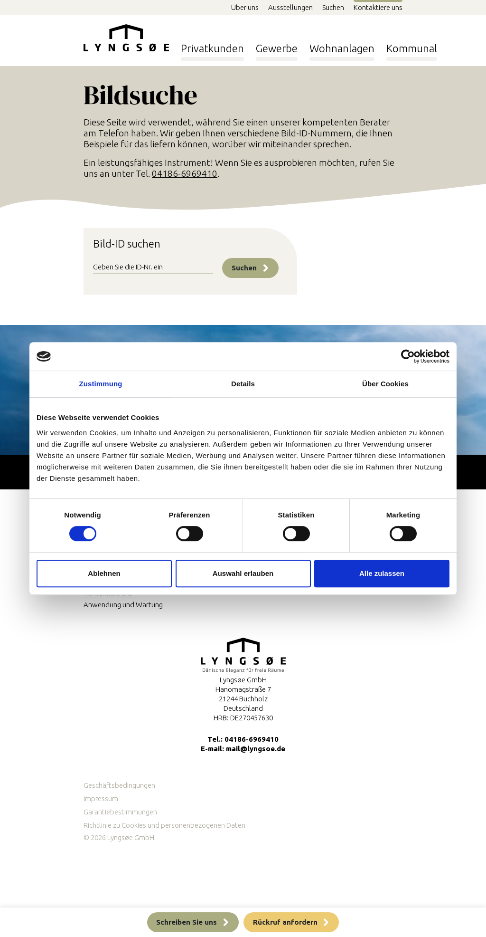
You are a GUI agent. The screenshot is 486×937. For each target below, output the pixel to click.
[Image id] (153, 268)
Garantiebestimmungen (120, 812)
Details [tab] (243, 384)
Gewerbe (277, 45)
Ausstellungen (290, 7)
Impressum (101, 798)
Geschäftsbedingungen (119, 785)
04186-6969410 (184, 173)
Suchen (333, 7)
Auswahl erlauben (243, 573)
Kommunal (411, 45)
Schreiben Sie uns (186, 922)
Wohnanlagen (341, 45)
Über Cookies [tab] (385, 384)
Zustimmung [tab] (100, 384)
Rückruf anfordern (285, 922)
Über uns (245, 7)
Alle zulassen (381, 573)
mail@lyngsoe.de (255, 749)
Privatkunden (212, 45)
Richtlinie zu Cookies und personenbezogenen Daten (164, 825)
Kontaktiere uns (378, 7)
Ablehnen (104, 573)
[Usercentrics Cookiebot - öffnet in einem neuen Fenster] (407, 356)
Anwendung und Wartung (123, 605)
